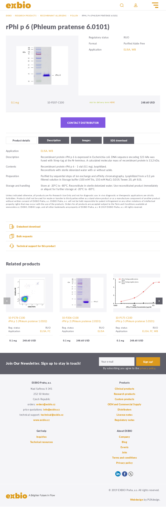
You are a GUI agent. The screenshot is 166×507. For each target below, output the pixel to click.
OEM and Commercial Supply (124, 404)
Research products (25, 15)
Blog (124, 442)
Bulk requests (24, 236)
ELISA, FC (45, 331)
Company (124, 437)
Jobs (124, 452)
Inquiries (41, 437)
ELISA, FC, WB (150, 331)
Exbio (9, 15)
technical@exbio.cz (52, 415)
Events (124, 447)
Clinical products (124, 389)
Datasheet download (28, 226)
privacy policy (147, 368)
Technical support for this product (36, 246)
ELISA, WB (130, 49)
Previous (6, 301)
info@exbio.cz (51, 410)
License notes (124, 415)
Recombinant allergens (53, 15)
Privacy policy (124, 463)
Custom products (124, 399)
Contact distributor (83, 122)
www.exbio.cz (41, 420)
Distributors (125, 410)
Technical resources (41, 442)
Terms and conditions (124, 458)
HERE (112, 102)
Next (160, 301)
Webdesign (136, 500)
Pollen (74, 15)
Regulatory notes (124, 420)
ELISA (101, 331)
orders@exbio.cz (46, 404)
